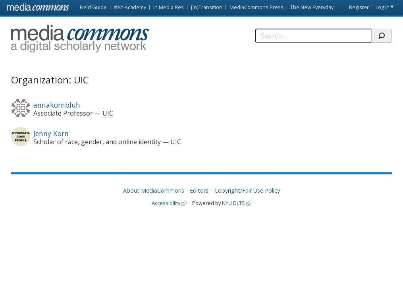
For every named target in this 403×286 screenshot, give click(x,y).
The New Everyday (312, 7)
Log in (383, 7)
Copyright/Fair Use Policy (247, 190)
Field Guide (93, 7)
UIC (107, 113)
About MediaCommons (153, 190)
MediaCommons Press (256, 7)
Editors (199, 190)
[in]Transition (206, 7)
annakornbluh (56, 105)
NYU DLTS (233, 203)
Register (359, 7)
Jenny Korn (51, 133)
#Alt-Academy (130, 7)
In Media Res (168, 7)
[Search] (313, 36)
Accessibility (166, 203)
